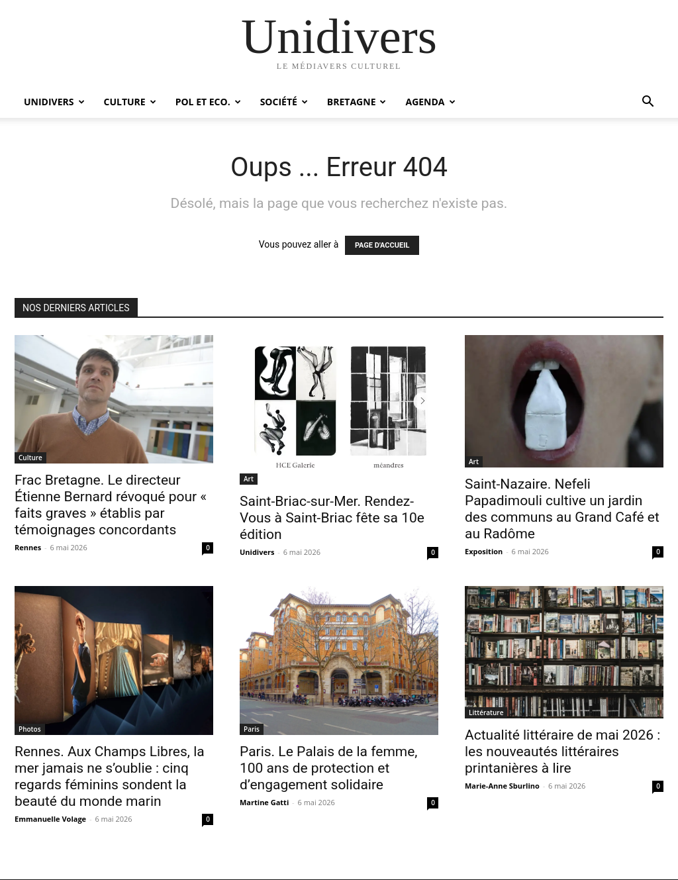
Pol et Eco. (208, 101)
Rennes (28, 547)
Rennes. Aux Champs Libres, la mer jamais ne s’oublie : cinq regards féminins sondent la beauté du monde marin (110, 776)
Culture (130, 101)
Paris (252, 729)
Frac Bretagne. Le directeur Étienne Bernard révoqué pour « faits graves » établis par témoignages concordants (111, 505)
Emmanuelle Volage (50, 819)
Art (249, 478)
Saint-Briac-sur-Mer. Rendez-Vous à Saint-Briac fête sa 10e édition (332, 517)
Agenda (430, 101)
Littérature (486, 712)
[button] (647, 103)
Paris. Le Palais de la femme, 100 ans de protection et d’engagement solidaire (328, 768)
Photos (30, 729)
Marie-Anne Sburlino (502, 786)
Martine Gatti (264, 802)
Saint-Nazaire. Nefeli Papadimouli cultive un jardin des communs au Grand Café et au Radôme (562, 509)
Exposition (484, 551)
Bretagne (357, 101)
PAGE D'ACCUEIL (382, 245)
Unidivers (54, 101)
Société (284, 101)
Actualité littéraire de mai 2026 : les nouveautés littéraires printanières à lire (562, 751)
